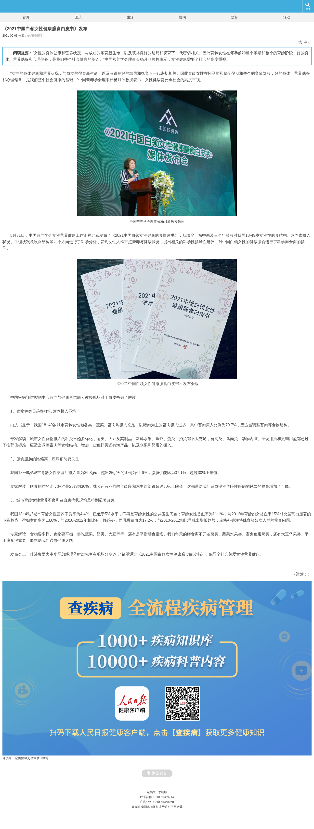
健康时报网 (34, 35)
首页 (26, 17)
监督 (234, 17)
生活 (130, 17)
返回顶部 (157, 773)
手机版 (162, 792)
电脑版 (151, 792)
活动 (286, 17)
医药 (78, 17)
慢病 (182, 17)
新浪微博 (20, 758)
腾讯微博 (42, 758)
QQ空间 (31, 758)
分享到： (8, 758)
